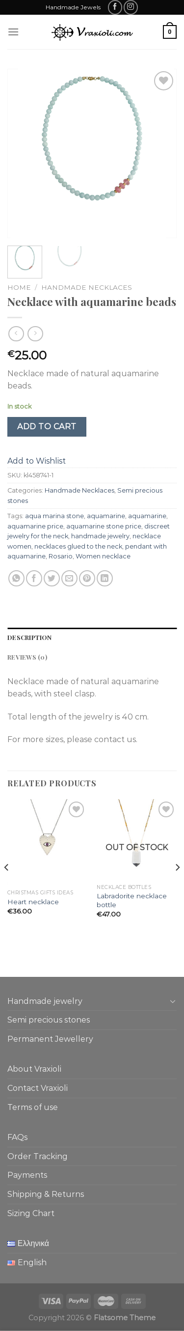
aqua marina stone (54, 516)
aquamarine (106, 516)
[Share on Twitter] (52, 578)
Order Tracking (37, 1156)
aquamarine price (35, 526)
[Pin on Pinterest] (87, 578)
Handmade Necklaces (86, 287)
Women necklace (103, 556)
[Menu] (13, 32)
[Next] (177, 886)
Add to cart (46, 426)
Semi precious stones (48, 1020)
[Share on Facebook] (34, 578)
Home (19, 287)
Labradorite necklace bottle (132, 900)
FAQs (17, 1137)
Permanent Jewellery (50, 1039)
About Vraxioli (34, 1069)
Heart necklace (33, 902)
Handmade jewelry (44, 1001)
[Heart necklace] (47, 842)
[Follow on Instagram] (131, 7)
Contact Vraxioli (37, 1088)
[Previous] (7, 886)
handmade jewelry (100, 536)
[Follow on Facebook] (115, 7)
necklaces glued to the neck (78, 546)
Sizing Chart (30, 1213)
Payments (27, 1175)
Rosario (61, 556)
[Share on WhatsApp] (16, 578)
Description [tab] (29, 637)
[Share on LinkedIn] (105, 578)
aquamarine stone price (103, 526)
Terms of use (32, 1107)
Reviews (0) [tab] (27, 657)
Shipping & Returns (45, 1194)
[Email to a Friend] (69, 578)
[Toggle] (173, 1001)
